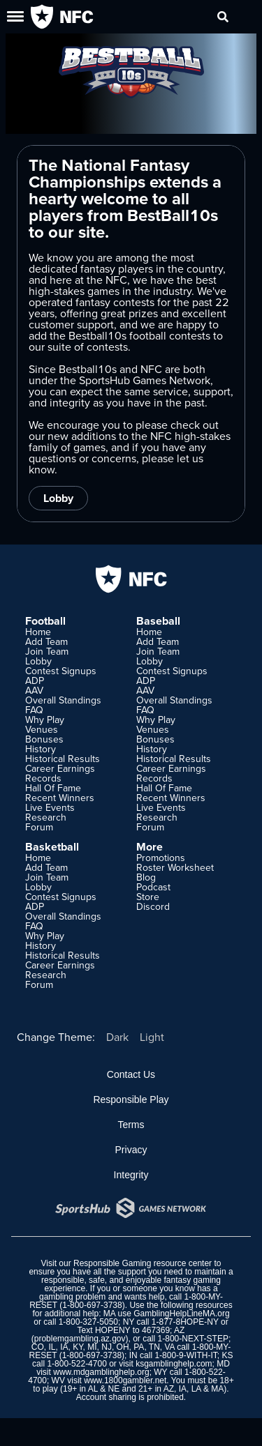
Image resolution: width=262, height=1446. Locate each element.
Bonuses (44, 739)
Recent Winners (59, 798)
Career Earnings (60, 768)
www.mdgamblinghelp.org (101, 1372)
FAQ (34, 710)
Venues (41, 729)
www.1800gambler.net (125, 1380)
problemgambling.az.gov (80, 1339)
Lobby (58, 498)
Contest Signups (60, 671)
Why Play (44, 719)
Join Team (46, 651)
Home (38, 632)
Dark (117, 1036)
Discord (153, 906)
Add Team (46, 641)
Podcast (153, 887)
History (40, 749)
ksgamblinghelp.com (174, 1364)
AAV (34, 690)
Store (147, 897)
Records (43, 778)
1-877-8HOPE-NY (185, 1322)
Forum (39, 827)
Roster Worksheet (175, 867)
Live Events (50, 807)
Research (45, 817)
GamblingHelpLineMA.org (181, 1313)
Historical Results (62, 759)
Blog (146, 877)
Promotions (160, 858)
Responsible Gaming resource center (142, 1263)
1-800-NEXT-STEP (193, 1339)
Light (152, 1036)
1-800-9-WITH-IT (185, 1355)
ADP (34, 680)
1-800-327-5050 (88, 1322)
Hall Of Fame (53, 788)
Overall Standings (63, 700)
